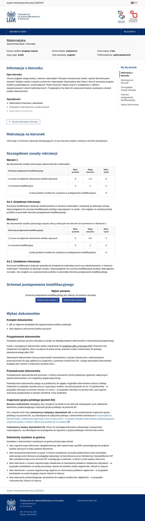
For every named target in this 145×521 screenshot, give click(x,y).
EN (134, 3)
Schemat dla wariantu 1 (47, 300)
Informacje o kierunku (127, 74)
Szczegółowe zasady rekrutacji (128, 88)
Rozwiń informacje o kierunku (23, 122)
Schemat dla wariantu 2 (74, 300)
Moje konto (130, 32)
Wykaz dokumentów (130, 104)
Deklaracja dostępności (87, 500)
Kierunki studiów (17, 32)
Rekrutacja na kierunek (127, 81)
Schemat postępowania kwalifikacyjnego (128, 97)
